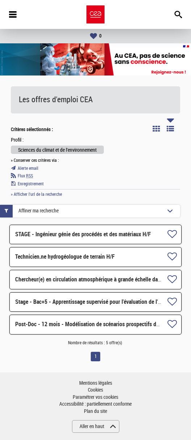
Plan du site (95, 411)
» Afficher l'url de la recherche (36, 194)
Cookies (95, 390)
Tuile (156, 128)
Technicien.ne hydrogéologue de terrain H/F (65, 256)
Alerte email (28, 168)
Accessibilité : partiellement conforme (95, 404)
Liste (170, 128)
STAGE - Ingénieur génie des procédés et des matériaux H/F (83, 234)
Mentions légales (95, 383)
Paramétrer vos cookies (95, 397)
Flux (25, 175)
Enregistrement (31, 183)
